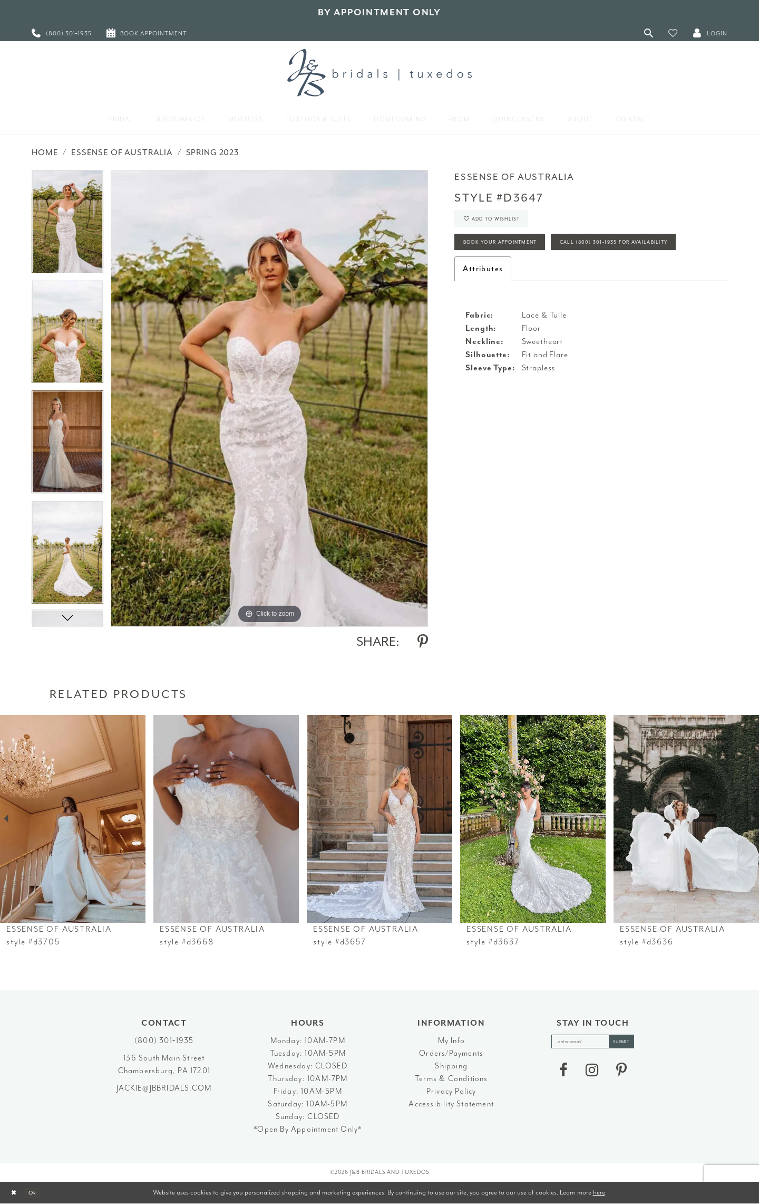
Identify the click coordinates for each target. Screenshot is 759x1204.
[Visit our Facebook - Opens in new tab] (563, 1073)
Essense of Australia (122, 152)
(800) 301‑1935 (163, 1041)
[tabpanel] (67, 225)
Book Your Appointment (512, 252)
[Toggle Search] (649, 33)
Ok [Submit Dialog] (39, 1192)
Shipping (451, 1066)
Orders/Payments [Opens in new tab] (451, 1053)
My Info (451, 1041)
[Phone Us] (61, 33)
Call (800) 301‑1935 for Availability (534, 281)
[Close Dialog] (16, 1192)
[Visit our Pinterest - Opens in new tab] (621, 1073)
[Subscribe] (629, 1043)
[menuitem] (61, 33)
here (599, 1192)
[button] (673, 33)
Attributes (483, 309)
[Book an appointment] (146, 33)
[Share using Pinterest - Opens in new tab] (422, 641)
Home (45, 152)
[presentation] (72, 819)
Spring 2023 (212, 152)
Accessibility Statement (451, 1104)
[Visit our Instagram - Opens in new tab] (592, 1073)
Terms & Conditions (451, 1079)
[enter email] (593, 1043)
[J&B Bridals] (379, 73)
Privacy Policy (451, 1091)
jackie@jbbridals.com (163, 1088)
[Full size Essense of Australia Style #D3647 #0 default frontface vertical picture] (269, 398)
